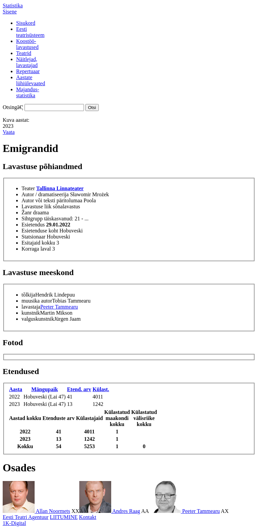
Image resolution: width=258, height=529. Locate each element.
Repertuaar (28, 71)
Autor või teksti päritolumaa (52, 200)
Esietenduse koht (40, 230)
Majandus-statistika (27, 92)
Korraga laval (36, 249)
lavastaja (31, 307)
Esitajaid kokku (38, 243)
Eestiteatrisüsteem (30, 32)
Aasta (15, 389)
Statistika (13, 5)
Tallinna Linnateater (60, 188)
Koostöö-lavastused (27, 44)
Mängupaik (44, 389)
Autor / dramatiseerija (45, 194)
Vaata (9, 132)
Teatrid (23, 53)
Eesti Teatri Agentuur (25, 517)
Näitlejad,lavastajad (27, 62)
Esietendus (33, 224)
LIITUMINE (64, 517)
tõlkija (28, 295)
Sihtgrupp (32, 218)
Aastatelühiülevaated (30, 80)
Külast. (100, 389)
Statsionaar (33, 237)
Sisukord (25, 23)
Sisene (10, 11)
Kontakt (87, 517)
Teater (28, 188)
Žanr (27, 212)
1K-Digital (14, 523)
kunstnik (31, 313)
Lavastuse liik (36, 206)
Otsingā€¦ (13, 107)
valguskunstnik (38, 319)
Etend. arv (79, 389)
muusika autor (37, 301)
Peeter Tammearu (59, 307)
